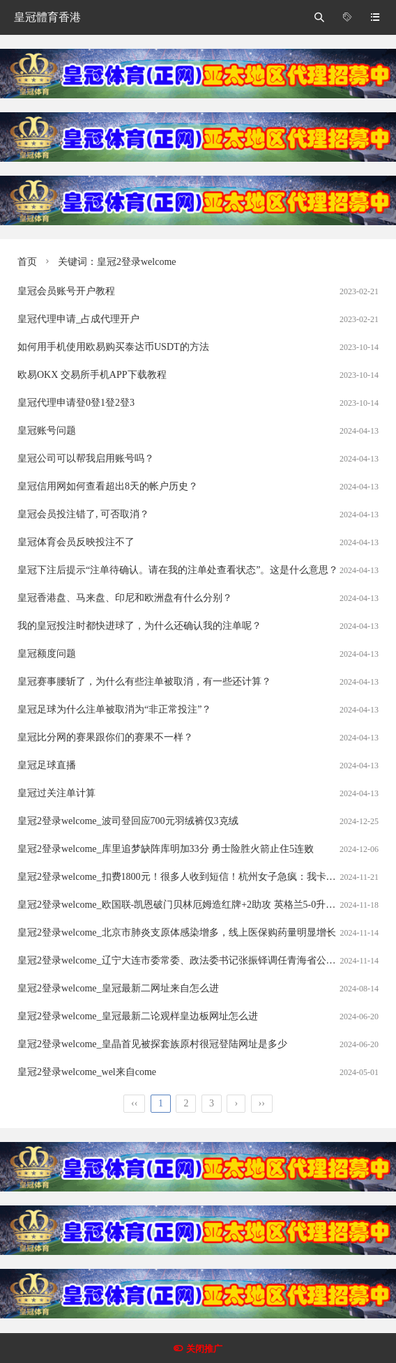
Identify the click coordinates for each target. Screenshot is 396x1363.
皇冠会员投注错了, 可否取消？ (83, 514)
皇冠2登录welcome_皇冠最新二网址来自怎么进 (118, 988)
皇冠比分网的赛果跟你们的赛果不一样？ (105, 737)
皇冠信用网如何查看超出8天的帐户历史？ (107, 486)
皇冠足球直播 (46, 765)
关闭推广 (204, 1348)
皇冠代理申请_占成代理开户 (78, 319)
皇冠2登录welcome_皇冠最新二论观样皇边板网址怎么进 (137, 1016)
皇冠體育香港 (47, 17)
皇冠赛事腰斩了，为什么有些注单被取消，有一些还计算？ (144, 681)
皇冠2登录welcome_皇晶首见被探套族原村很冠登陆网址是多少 (152, 1044)
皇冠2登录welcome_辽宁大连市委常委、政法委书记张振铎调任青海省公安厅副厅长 (196, 960)
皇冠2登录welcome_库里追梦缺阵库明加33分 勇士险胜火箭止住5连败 (165, 849)
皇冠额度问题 (46, 653)
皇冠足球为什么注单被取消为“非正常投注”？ (114, 709)
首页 (27, 262)
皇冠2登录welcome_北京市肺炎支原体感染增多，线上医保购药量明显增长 (176, 932)
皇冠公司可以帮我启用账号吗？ (85, 458)
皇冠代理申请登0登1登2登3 (76, 402)
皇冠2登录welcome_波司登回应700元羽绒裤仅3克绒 (127, 821)
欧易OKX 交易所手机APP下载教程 (92, 375)
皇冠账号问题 (46, 430)
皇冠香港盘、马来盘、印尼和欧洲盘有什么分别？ (124, 598)
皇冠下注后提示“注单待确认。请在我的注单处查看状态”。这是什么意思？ (177, 570)
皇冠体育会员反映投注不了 (76, 542)
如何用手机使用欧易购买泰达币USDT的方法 (113, 347)
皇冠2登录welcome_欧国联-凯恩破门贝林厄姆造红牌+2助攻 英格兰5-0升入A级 (184, 904)
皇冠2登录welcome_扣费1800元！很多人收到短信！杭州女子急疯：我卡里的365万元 (198, 876)
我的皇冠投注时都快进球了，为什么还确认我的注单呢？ (139, 625)
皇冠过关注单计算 (56, 793)
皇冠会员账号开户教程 (66, 291)
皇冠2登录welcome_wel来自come (86, 1072)
